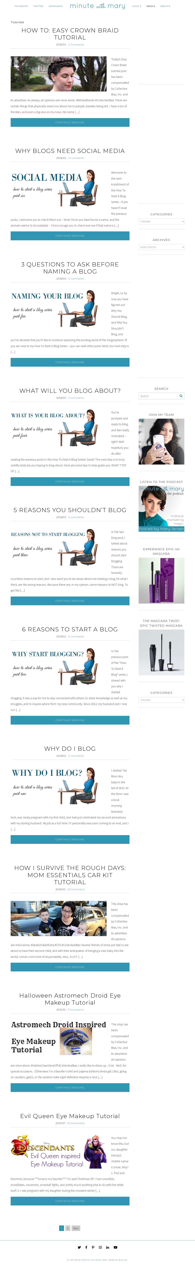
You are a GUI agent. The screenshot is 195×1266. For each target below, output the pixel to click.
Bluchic (123, 1260)
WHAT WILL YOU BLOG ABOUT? (70, 390)
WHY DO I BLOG (70, 748)
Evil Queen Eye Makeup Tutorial (70, 1116)
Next (76, 1228)
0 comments (76, 158)
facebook (21, 6)
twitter (38, 6)
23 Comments (76, 889)
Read (149, 6)
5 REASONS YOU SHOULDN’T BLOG (70, 510)
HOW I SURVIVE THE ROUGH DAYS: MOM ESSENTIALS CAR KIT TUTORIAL (70, 875)
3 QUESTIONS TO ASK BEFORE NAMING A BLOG (70, 268)
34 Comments (76, 1123)
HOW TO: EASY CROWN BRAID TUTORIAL (70, 34)
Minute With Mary (92, 1260)
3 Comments (76, 44)
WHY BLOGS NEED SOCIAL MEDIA (70, 150)
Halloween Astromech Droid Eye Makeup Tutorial (70, 999)
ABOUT (164, 6)
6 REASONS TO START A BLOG (70, 629)
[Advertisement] (164, 53)
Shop (135, 6)
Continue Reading (70, 122)
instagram (56, 6)
